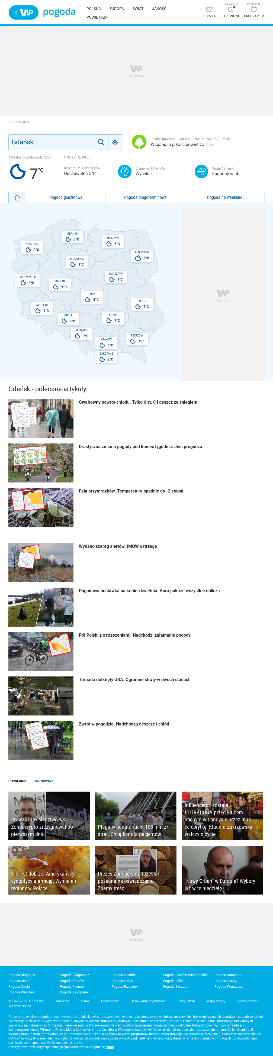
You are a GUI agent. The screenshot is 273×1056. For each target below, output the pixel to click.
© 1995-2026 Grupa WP (26, 1001)
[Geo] (115, 142)
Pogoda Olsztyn (226, 981)
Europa (117, 9)
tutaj (110, 1047)
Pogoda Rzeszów (124, 986)
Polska (93, 9)
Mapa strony (215, 1001)
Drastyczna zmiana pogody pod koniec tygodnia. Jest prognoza (140, 446)
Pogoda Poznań (72, 986)
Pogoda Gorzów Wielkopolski (185, 975)
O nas (85, 1001)
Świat (138, 9)
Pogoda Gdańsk (123, 975)
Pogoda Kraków (72, 981)
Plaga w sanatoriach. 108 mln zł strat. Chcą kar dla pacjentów (133, 830)
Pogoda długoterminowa (145, 197)
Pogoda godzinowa (65, 197)
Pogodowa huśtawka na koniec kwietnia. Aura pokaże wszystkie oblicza (149, 590)
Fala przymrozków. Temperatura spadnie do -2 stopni (131, 491)
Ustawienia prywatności (149, 1001)
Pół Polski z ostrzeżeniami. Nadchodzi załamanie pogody (135, 635)
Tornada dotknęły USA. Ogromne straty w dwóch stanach (135, 679)
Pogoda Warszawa (228, 986)
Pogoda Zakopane (74, 992)
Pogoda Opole (19, 986)
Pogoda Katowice (227, 975)
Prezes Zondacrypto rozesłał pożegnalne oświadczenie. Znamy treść (128, 880)
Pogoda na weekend (224, 197)
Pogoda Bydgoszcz (74, 975)
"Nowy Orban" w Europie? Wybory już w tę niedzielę (220, 885)
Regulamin (187, 1001)
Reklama (62, 1001)
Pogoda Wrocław (21, 992)
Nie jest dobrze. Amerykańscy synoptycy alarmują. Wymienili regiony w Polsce (43, 880)
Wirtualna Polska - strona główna (23, 12)
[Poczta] (209, 12)
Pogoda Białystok (21, 975)
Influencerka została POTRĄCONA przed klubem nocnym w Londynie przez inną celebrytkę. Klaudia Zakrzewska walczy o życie (218, 819)
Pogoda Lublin (122, 981)
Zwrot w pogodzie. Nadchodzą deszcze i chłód (124, 724)
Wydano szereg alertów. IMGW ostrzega (118, 546)
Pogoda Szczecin (176, 986)
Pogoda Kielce (19, 981)
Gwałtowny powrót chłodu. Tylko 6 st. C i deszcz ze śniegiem (138, 402)
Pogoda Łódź (173, 981)
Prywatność (110, 1001)
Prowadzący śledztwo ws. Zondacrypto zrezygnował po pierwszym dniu (42, 826)
